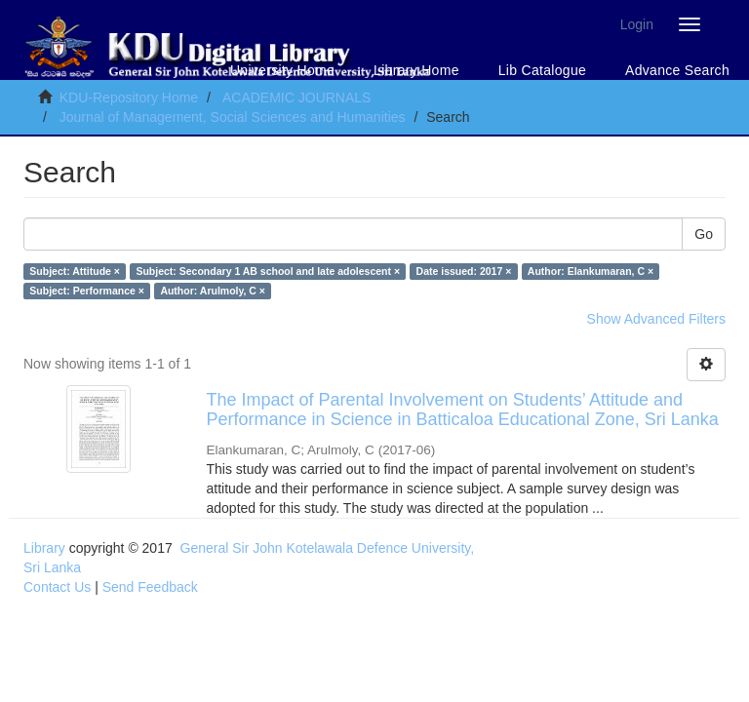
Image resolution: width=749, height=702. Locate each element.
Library (44, 548)
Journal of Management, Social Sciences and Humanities (232, 117)
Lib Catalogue (542, 70)
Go (703, 234)
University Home (282, 70)
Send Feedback (150, 587)
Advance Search (677, 70)
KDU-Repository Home (128, 97)
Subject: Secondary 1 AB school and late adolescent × (268, 271)
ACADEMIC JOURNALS (296, 97)
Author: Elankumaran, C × (590, 271)
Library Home (416, 70)
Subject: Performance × (86, 290)
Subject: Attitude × (74, 271)
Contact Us (57, 587)
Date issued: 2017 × (464, 271)
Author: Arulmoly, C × (212, 290)
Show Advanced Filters (656, 319)
